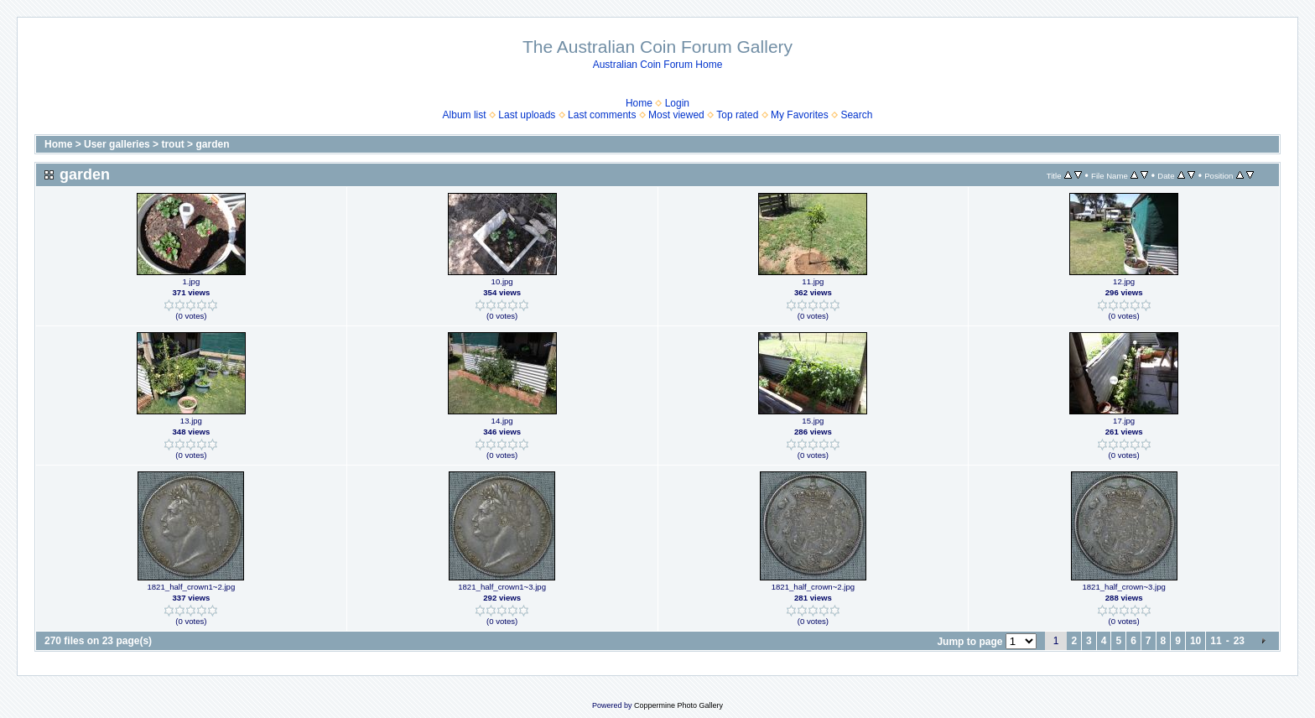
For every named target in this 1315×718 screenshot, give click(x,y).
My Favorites (800, 115)
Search (856, 115)
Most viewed (676, 115)
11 (1215, 641)
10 (1195, 641)
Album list (464, 115)
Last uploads (526, 115)
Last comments (602, 115)
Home (639, 103)
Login (677, 103)
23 (1239, 641)
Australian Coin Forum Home (658, 64)
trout (172, 144)
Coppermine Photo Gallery (678, 705)
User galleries (117, 144)
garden (212, 144)
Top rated (737, 115)
